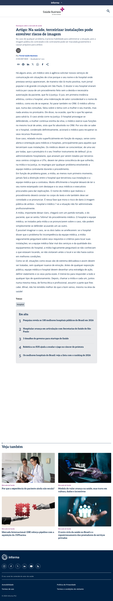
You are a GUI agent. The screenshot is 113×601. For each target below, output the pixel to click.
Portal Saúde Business (28, 56)
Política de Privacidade (66, 585)
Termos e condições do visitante (70, 589)
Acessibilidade (8, 585)
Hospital (20, 304)
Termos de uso (8, 589)
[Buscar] (108, 11)
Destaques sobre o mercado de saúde (29, 26)
